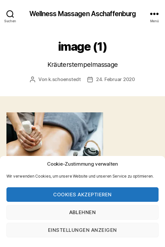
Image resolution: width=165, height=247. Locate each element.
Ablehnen (82, 212)
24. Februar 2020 (115, 79)
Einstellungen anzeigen (82, 230)
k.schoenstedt (64, 79)
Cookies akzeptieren (82, 194)
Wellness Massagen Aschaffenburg (82, 13)
